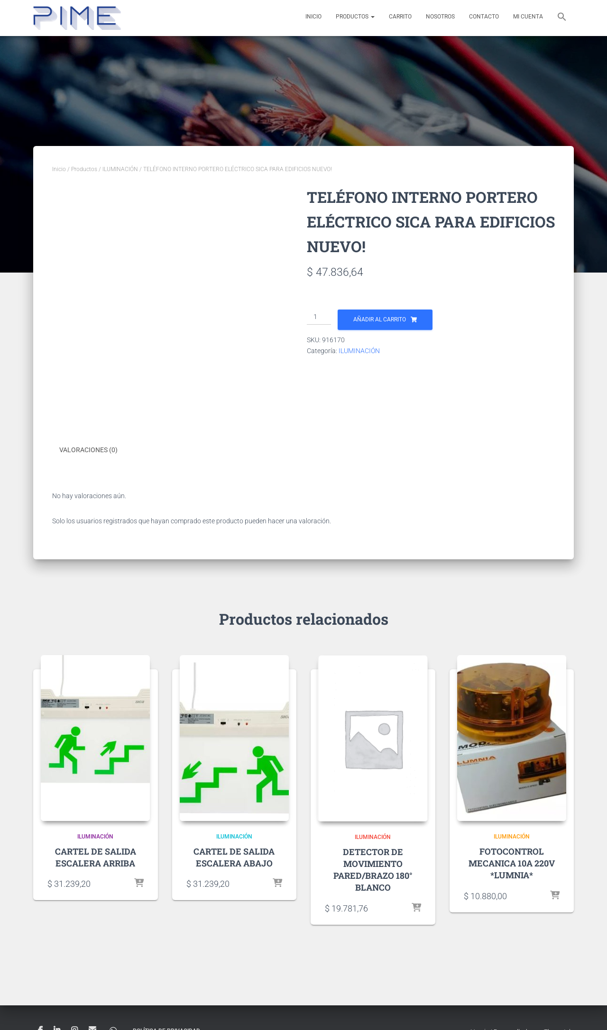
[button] (562, 18)
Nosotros (440, 16)
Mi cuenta (528, 16)
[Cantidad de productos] (319, 317)
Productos (355, 16)
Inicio (313, 16)
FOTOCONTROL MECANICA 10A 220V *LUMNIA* (512, 862)
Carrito (400, 16)
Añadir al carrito (379, 319)
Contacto (484, 16)
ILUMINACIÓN (120, 169)
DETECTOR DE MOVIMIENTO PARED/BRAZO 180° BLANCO (373, 869)
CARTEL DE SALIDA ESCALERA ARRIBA (95, 856)
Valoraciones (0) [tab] (88, 450)
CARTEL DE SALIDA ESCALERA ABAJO (234, 856)
